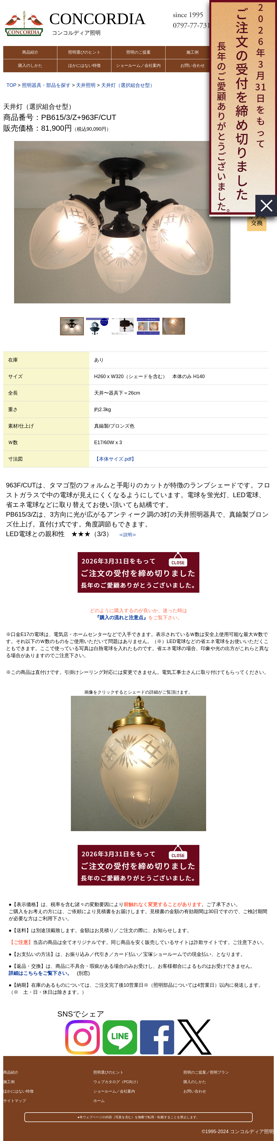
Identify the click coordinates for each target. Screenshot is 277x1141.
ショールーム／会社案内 (138, 65)
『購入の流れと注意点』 (121, 617)
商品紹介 (30, 52)
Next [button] (238, 222)
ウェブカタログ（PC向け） (116, 1082)
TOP (11, 85)
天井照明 (85, 85)
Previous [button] (6, 222)
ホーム (99, 1101)
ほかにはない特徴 (84, 65)
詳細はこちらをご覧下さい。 (40, 973)
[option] (122, 222)
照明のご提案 (138, 52)
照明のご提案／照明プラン (206, 1072)
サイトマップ (14, 1101)
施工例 (192, 52)
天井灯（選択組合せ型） (128, 85)
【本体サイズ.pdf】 (115, 459)
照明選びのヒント (84, 52)
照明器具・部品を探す (46, 85)
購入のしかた (30, 65)
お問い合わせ (192, 65)
